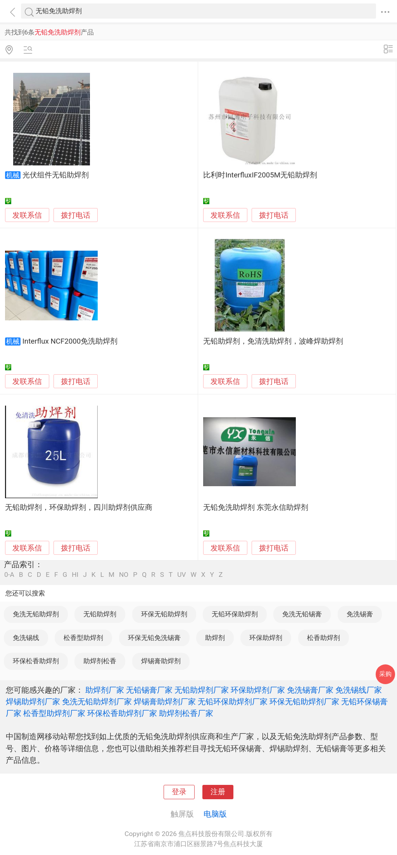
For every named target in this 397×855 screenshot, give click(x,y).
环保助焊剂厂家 (258, 690)
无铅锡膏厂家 (149, 690)
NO (123, 574)
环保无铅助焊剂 (164, 614)
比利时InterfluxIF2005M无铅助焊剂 (260, 175)
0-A (9, 574)
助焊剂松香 (99, 661)
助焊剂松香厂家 (186, 713)
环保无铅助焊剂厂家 (304, 701)
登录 (179, 792)
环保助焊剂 (265, 638)
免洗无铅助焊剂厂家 (97, 701)
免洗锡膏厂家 (310, 690)
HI (75, 574)
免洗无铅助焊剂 (36, 614)
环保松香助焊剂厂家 (122, 713)
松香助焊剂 (323, 638)
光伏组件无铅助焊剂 (55, 175)
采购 (385, 674)
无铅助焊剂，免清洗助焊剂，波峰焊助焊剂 (273, 341)
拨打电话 (75, 215)
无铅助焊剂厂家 (201, 690)
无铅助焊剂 (99, 614)
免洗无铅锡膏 (302, 614)
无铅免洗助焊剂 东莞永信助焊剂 (255, 507)
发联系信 (27, 215)
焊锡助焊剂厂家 (33, 701)
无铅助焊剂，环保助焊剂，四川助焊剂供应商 (78, 507)
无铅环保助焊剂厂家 (233, 701)
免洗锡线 (26, 638)
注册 (218, 792)
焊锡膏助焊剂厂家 (165, 701)
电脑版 (215, 814)
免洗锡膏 (360, 614)
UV (181, 574)
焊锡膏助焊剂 (161, 661)
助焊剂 (215, 638)
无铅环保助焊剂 (235, 614)
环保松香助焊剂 (36, 661)
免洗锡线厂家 (358, 690)
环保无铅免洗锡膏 (154, 638)
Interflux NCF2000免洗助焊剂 (70, 341)
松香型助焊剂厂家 (54, 713)
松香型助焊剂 (83, 638)
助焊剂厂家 (104, 690)
